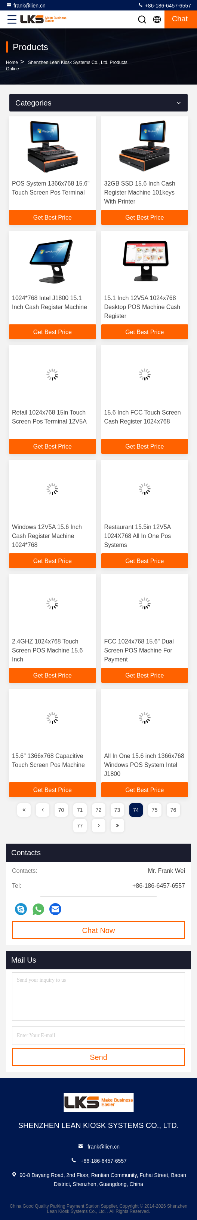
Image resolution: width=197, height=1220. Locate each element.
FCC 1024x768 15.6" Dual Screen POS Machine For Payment (139, 650)
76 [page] (173, 810)
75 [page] (155, 810)
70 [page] (61, 810)
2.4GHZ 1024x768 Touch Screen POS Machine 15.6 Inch (47, 650)
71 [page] (80, 810)
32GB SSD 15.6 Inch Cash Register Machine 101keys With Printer (139, 192)
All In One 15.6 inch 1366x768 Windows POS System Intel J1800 (144, 765)
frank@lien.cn (26, 5)
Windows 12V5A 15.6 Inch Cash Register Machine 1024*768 (47, 536)
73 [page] (117, 810)
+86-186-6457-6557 (164, 5)
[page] (24, 810)
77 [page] (80, 826)
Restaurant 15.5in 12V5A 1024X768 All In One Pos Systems (137, 536)
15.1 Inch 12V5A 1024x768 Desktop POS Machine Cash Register (142, 307)
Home (12, 62)
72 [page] (99, 810)
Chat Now (98, 930)
